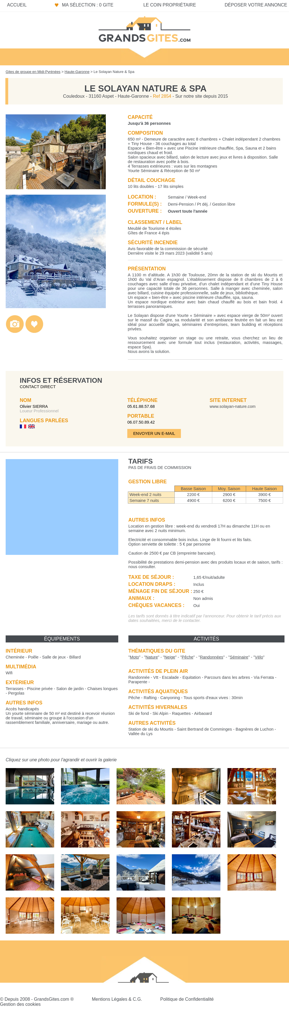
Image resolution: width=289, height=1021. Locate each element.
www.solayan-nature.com (233, 406)
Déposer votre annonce (256, 5)
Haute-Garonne (77, 72)
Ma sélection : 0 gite (87, 5)
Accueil (17, 5)
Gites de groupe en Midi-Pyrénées (33, 72)
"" (134, 657)
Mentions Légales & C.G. (117, 999)
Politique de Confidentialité (187, 999)
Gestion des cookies (20, 1004)
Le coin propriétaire (169, 5)
